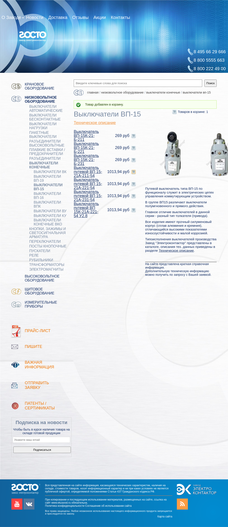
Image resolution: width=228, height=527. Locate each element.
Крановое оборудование (39, 86)
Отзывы (80, 17)
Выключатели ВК (50, 172)
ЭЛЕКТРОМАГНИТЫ (46, 269)
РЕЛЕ (34, 255)
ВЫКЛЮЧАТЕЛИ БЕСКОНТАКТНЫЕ (45, 117)
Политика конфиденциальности (64, 505)
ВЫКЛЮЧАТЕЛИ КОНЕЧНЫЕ (43, 165)
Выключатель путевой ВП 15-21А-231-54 (88, 196)
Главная (92, 92)
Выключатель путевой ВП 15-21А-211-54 (88, 171)
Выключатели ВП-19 (47, 178)
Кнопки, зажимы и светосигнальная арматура (47, 233)
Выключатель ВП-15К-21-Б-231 (86, 159)
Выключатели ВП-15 (48, 187)
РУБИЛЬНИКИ (41, 260)
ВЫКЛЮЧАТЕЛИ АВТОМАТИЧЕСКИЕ (46, 108)
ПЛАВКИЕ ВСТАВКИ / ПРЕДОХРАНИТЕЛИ (47, 152)
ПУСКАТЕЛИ (39, 251)
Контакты (120, 17)
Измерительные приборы (41, 304)
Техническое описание (95, 123)
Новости (34, 17)
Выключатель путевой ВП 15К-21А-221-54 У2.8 (86, 210)
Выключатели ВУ (50, 211)
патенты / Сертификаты (40, 405)
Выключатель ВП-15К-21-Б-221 (86, 147)
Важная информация (39, 364)
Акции (100, 17)
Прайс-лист (38, 331)
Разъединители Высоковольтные (46, 143)
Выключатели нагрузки (43, 126)
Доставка (57, 17)
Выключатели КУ (50, 216)
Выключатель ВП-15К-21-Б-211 (86, 135)
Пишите (33, 346)
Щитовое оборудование (39, 291)
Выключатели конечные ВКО (48, 222)
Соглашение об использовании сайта (108, 505)
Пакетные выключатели (43, 135)
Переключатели (45, 241)
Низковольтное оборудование (41, 99)
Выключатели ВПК (47, 204)
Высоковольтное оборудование (42, 278)
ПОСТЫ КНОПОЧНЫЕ (47, 246)
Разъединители (45, 158)
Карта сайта (164, 516)
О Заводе (13, 18)
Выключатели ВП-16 (47, 196)
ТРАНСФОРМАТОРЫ (46, 265)
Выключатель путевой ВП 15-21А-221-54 (88, 184)
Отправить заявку (37, 385)
